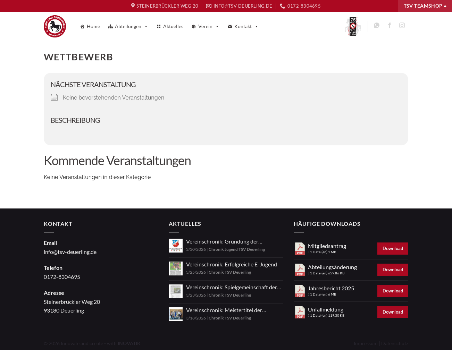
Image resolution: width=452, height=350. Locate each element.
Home (93, 26)
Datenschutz (394, 343)
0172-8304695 (62, 276)
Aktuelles (173, 26)
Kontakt (246, 26)
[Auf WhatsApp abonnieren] (377, 26)
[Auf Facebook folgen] (389, 26)
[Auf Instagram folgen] (402, 26)
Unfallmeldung (325, 309)
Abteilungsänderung (332, 267)
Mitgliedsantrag (327, 245)
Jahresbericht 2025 (331, 288)
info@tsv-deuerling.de (70, 251)
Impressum (366, 343)
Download (393, 248)
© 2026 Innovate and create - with (92, 343)
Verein (208, 26)
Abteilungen (131, 26)
